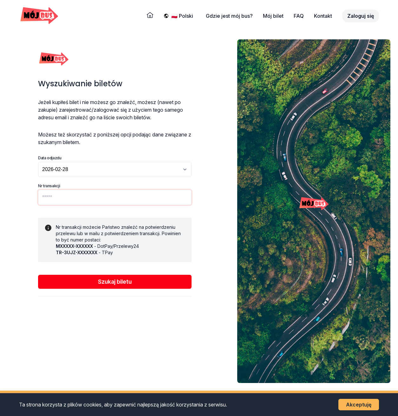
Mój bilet (273, 16)
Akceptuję (358, 404)
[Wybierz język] (183, 16)
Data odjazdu (50, 157)
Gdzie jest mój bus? (229, 16)
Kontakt (323, 16)
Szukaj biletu (115, 281)
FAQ (299, 16)
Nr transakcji (49, 185)
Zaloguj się (360, 16)
